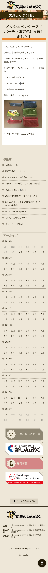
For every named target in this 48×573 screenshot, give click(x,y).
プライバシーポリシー (18, 549)
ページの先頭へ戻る (25, 501)
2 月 (35, 252)
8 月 (35, 264)
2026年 (8, 241)
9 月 (27, 264)
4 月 (20, 252)
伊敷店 (7, 159)
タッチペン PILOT (14, 224)
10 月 (20, 264)
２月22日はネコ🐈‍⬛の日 (15, 190)
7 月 (42, 264)
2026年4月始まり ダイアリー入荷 (21, 196)
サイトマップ (33, 549)
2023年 (8, 292)
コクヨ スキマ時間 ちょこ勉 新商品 (22, 183)
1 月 (42, 252)
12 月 (5, 264)
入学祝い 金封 (12, 165)
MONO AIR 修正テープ (15, 211)
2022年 (8, 308)
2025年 (8, 258)
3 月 (27, 252)
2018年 (8, 375)
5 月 (13, 269)
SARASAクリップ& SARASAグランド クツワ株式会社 (24, 203)
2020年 (8, 342)
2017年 (8, 392)
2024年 (8, 275)
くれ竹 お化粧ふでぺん (16, 218)
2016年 (8, 409)
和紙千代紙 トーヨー (16, 171)
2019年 (8, 359)
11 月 (13, 264)
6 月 (5, 269)
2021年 (8, 325)
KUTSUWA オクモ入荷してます (19, 177)
